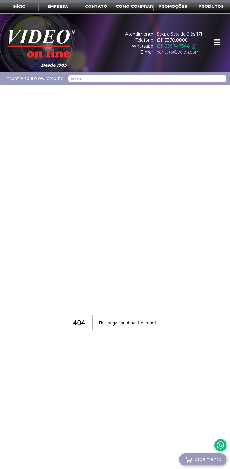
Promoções (172, 6)
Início (19, 6)
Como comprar (134, 6)
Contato (96, 6)
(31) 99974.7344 (176, 46)
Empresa (57, 6)
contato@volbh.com (178, 52)
